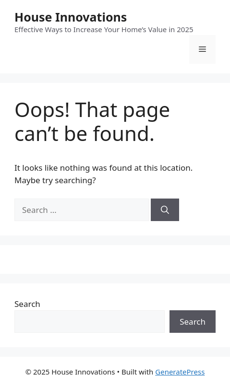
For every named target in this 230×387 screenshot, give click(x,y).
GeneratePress (180, 371)
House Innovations (70, 17)
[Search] (165, 210)
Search (27, 303)
